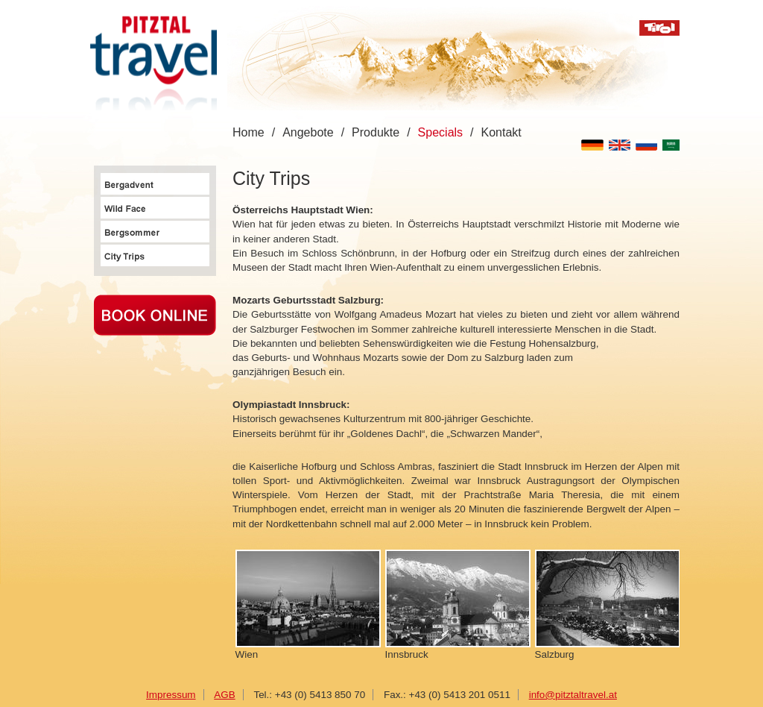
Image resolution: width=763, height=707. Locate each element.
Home (248, 132)
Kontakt (501, 132)
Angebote (308, 132)
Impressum (170, 694)
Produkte (375, 132)
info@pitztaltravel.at (573, 694)
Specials (440, 132)
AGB (224, 694)
